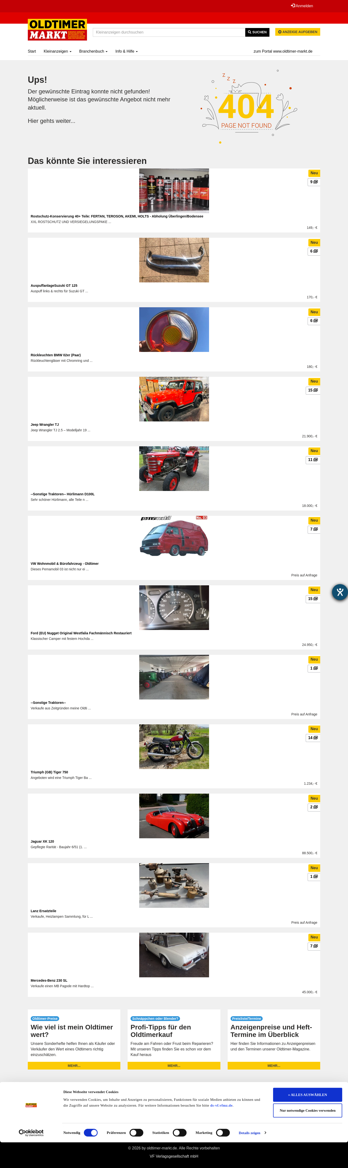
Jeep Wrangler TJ (45, 425)
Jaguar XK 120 (42, 841)
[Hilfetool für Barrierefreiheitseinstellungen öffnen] (340, 592)
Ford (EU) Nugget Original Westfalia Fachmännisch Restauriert (81, 633)
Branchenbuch (93, 51)
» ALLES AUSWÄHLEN (307, 1120)
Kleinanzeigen (58, 51)
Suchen (257, 32)
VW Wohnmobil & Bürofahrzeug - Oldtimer (65, 564)
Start (32, 51)
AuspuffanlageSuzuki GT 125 (54, 285)
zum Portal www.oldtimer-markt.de (283, 51)
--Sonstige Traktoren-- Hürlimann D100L (62, 494)
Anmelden (302, 6)
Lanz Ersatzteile (43, 911)
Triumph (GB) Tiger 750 (49, 772)
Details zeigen (249, 1159)
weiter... (66, 121)
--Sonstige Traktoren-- (48, 703)
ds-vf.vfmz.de (221, 1131)
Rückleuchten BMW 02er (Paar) (56, 355)
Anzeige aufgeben (297, 32)
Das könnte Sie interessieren (87, 161)
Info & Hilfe (126, 51)
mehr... (74, 1066)
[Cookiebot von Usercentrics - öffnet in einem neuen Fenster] (31, 1158)
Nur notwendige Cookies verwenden (308, 1136)
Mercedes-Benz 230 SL (49, 980)
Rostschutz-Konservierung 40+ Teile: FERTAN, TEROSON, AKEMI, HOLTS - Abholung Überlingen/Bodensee (117, 216)
